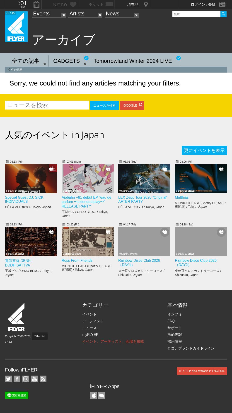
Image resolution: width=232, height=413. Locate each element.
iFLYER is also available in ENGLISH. (202, 371)
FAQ (171, 321)
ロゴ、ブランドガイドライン (191, 348)
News (112, 13)
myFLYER (90, 335)
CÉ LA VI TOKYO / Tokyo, (28, 207)
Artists (77, 13)
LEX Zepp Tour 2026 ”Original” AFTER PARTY (142, 199)
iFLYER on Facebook (17, 379)
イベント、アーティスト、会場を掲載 (113, 341)
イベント (89, 314)
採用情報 (174, 341)
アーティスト (93, 321)
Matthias (181, 197)
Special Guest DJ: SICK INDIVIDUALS (24, 199)
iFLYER (16, 317)
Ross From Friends (77, 260)
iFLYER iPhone (93, 395)
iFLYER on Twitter (8, 379)
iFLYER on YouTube (34, 379)
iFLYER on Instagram (25, 379)
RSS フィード (43, 379)
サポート (174, 328)
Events (41, 13)
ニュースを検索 (104, 105)
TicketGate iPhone (101, 395)
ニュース (89, 328)
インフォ (174, 314)
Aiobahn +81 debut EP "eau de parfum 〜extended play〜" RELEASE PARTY (86, 202)
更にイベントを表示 (204, 150)
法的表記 (174, 335)
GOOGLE (130, 105)
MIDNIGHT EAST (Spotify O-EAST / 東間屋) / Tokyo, (200, 204)
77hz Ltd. (39, 336)
